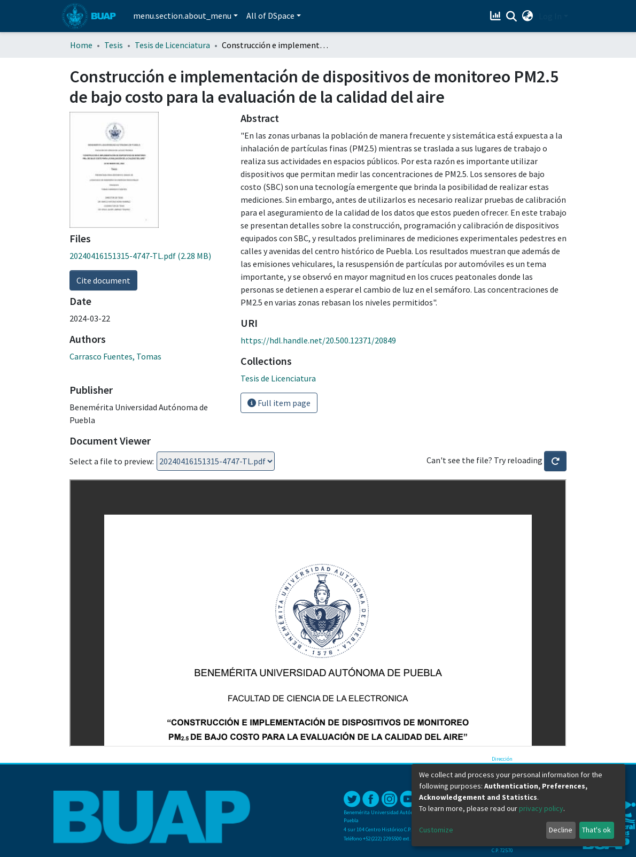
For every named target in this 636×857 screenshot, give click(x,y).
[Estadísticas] (497, 16)
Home (81, 45)
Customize (436, 830)
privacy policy (541, 808)
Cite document (103, 280)
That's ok (596, 830)
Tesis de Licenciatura (172, 45)
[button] (528, 16)
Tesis (113, 45)
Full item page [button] (279, 402)
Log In (550, 16)
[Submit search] (512, 17)
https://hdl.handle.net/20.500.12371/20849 (318, 340)
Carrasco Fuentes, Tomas (115, 356)
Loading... (216, 461)
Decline (560, 830)
